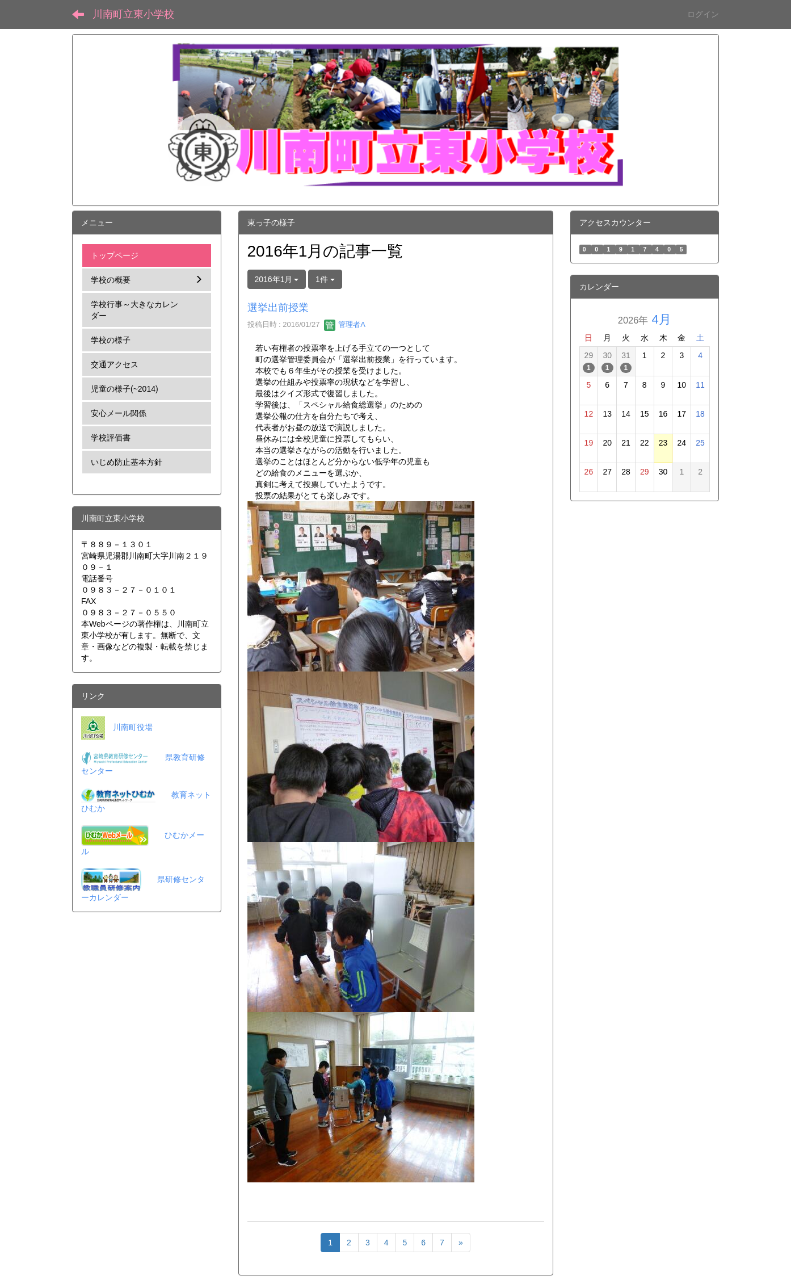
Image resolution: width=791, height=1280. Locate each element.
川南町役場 (133, 727)
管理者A (344, 324)
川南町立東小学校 (133, 14)
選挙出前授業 (278, 307)
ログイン (703, 14)
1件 (325, 279)
